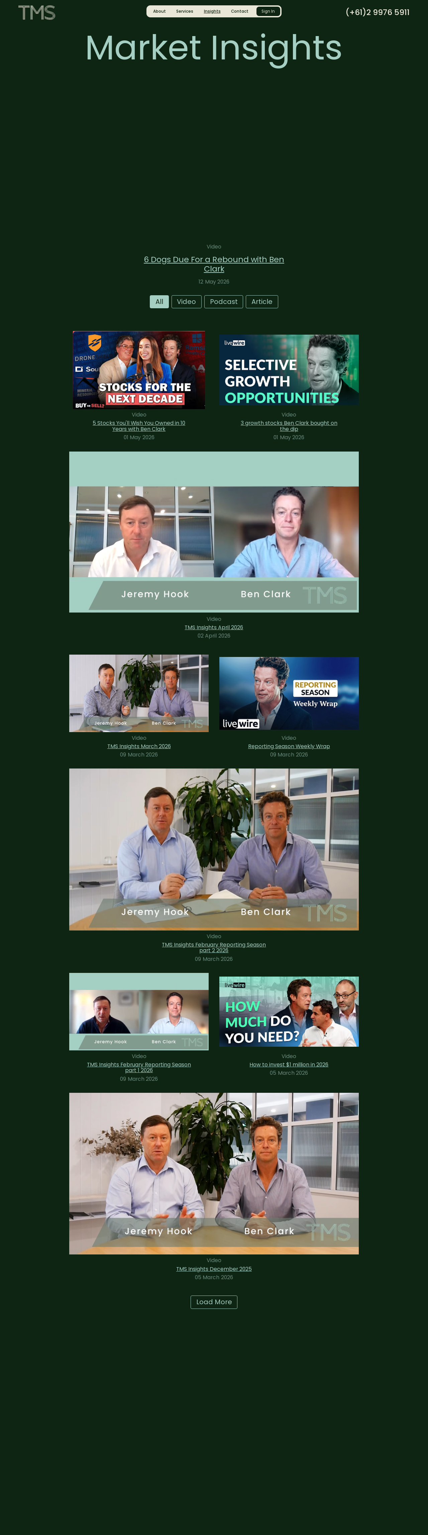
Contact (239, 11)
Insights (212, 11)
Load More (214, 1302)
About (159, 11)
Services (184, 11)
